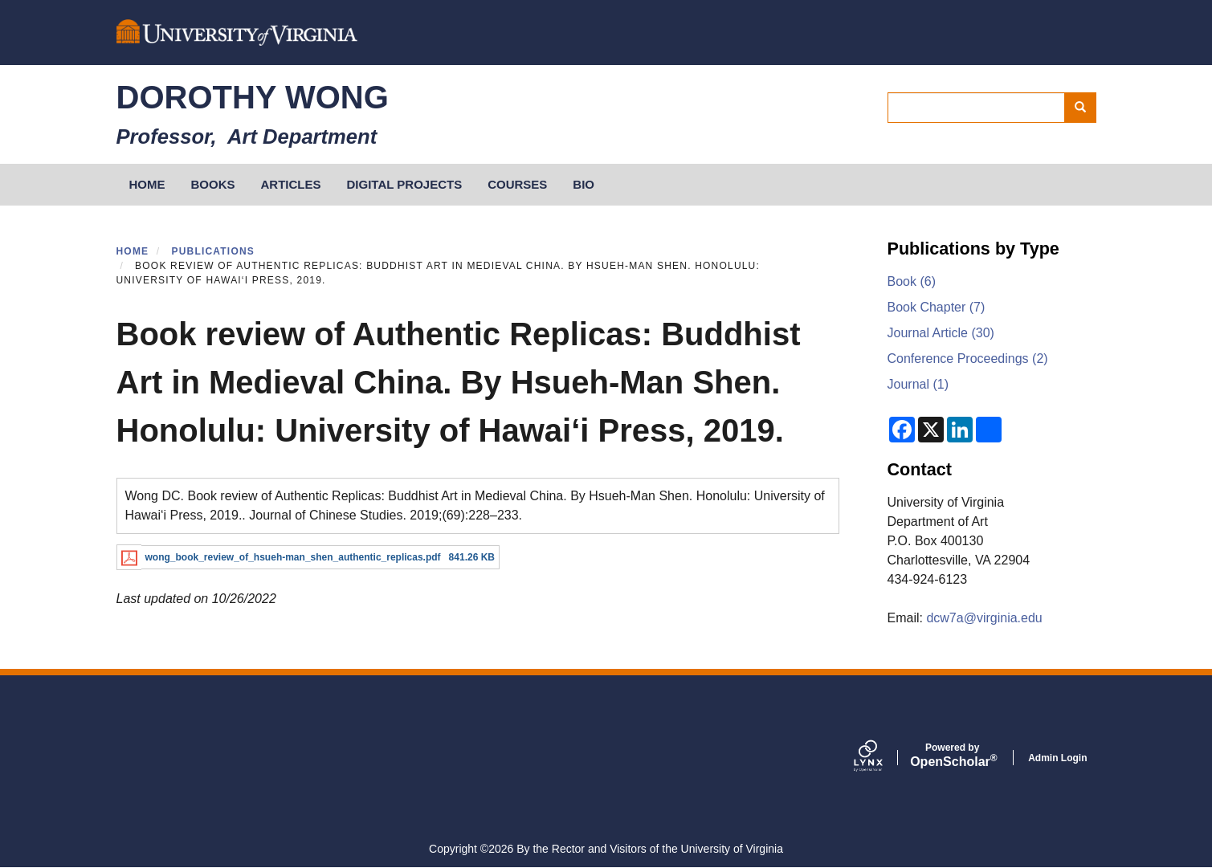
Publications (213, 251)
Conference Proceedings (968, 358)
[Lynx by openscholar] (882, 757)
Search (1085, 107)
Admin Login (1057, 758)
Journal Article (941, 333)
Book (912, 281)
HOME (147, 184)
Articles (291, 184)
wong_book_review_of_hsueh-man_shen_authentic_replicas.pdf (293, 557)
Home (132, 251)
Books (213, 184)
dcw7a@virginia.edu (984, 618)
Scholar (952, 755)
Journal (918, 384)
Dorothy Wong (252, 97)
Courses (517, 184)
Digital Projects (405, 184)
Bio (583, 184)
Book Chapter (937, 307)
